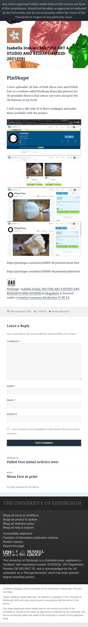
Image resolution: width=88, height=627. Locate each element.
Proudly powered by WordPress (23, 487)
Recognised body (35, 572)
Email (11, 400)
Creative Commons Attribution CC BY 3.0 (43, 297)
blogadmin (52, 293)
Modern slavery (13, 541)
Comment (14, 341)
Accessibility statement (17, 533)
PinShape (13, 289)
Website (12, 414)
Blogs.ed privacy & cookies (20, 519)
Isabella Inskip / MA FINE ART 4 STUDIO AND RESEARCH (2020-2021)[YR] (38, 53)
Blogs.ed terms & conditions (21, 515)
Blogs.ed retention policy (18, 523)
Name (11, 386)
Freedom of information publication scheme (30, 537)
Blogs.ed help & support (18, 527)
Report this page (13, 545)
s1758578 (42, 311)
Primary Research (61, 311)
